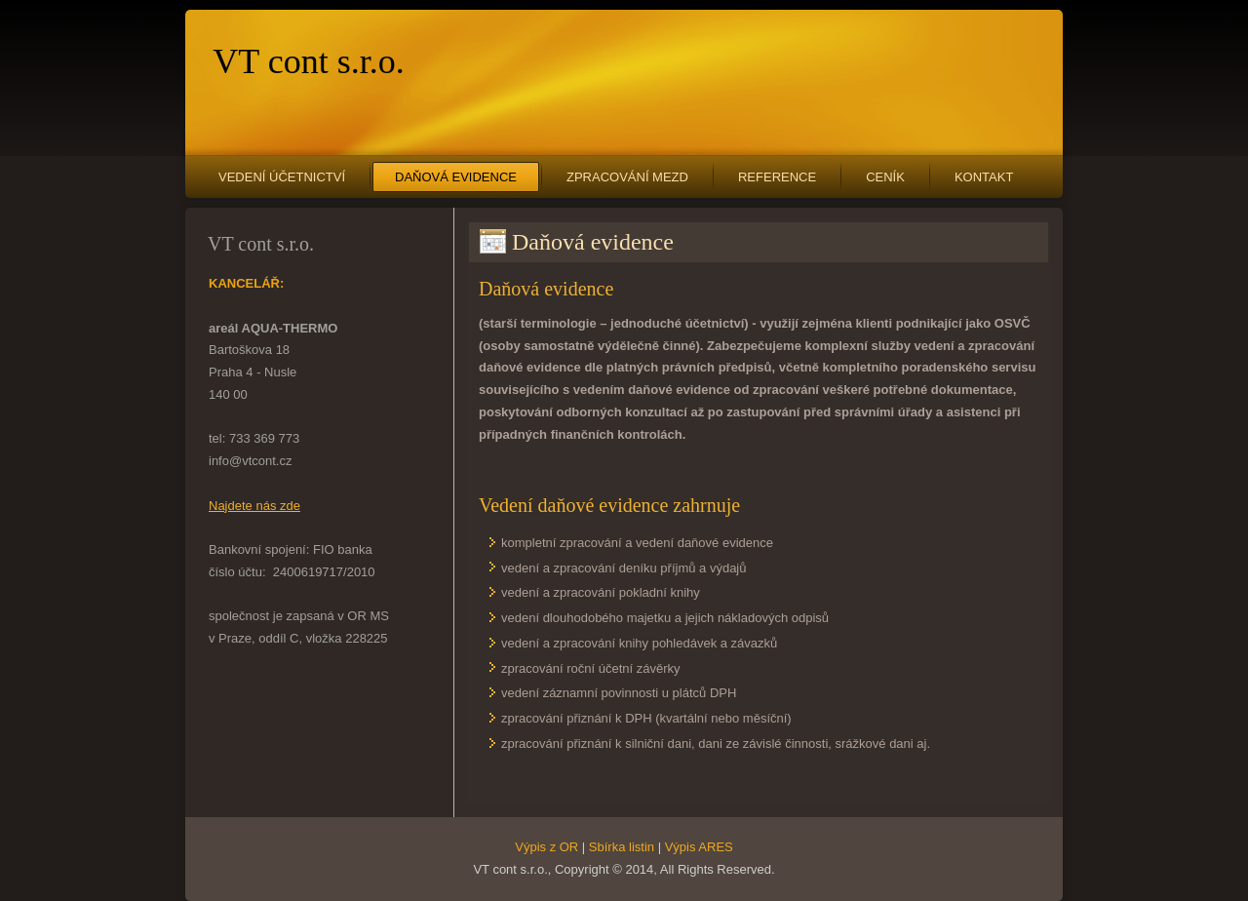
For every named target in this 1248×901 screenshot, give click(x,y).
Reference (777, 177)
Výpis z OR (546, 847)
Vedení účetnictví (281, 177)
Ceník (885, 177)
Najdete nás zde (254, 505)
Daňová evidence (456, 177)
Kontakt (984, 177)
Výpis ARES (699, 847)
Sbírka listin (621, 847)
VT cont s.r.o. (308, 61)
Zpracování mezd (627, 177)
